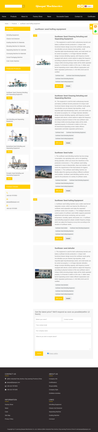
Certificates (91, 16)
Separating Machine (55, 411)
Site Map (7, 415)
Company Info (53, 379)
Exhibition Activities (54, 393)
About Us (24, 16)
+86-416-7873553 (11, 195)
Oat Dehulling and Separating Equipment (15, 120)
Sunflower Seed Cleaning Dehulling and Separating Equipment (16, 93)
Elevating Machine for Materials (15, 46)
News (49, 16)
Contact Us (78, 16)
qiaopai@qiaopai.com (12, 202)
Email (59, 86)
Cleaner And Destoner (13, 38)
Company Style (53, 389)
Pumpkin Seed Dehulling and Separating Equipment (15, 174)
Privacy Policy (9, 419)
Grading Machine (54, 415)
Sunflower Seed (60, 75)
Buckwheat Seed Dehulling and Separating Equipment (15, 147)
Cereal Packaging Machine (14, 57)
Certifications (53, 382)
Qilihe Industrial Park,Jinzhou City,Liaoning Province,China (24, 379)
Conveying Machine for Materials (16, 53)
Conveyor (52, 419)
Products (14, 16)
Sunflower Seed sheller (61, 228)
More (9, 98)
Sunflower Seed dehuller (62, 285)
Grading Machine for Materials (15, 42)
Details (68, 86)
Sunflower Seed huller (61, 180)
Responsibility (53, 386)
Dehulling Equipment (12, 35)
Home (4, 16)
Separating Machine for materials (16, 50)
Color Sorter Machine (12, 61)
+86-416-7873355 (11, 208)
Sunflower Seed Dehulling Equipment (75, 75)
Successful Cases (63, 16)
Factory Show (37, 16)
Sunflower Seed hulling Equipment (64, 81)
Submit (39, 353)
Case (6, 411)
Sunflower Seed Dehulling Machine (64, 78)
